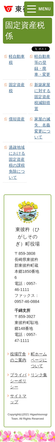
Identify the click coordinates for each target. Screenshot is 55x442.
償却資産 (17, 119)
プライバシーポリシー (18, 381)
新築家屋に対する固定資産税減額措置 (42, 96)
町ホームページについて (39, 360)
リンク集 (39, 375)
